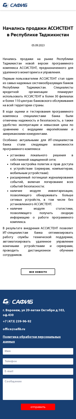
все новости (38, 271)
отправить (38, 407)
